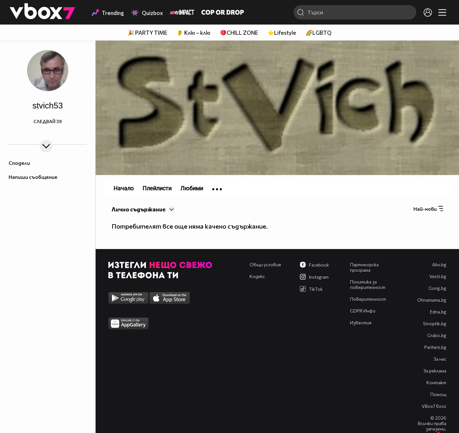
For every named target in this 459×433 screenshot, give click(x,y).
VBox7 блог (434, 406)
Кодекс (257, 276)
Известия (360, 322)
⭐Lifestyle (281, 32)
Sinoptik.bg (434, 323)
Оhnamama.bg (431, 300)
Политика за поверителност (367, 284)
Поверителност (368, 299)
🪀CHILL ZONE (239, 32)
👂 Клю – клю (193, 32)
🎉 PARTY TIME (147, 32)
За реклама (434, 370)
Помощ (438, 394)
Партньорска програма (364, 267)
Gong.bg (437, 288)
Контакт (436, 382)
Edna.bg (438, 311)
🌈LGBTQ (319, 32)
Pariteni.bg (435, 347)
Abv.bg (439, 264)
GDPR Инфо (362, 310)
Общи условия (265, 264)
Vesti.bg (437, 276)
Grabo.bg (436, 335)
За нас (439, 359)
